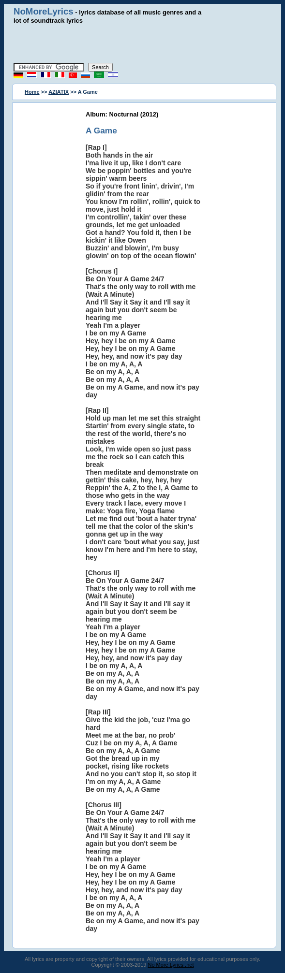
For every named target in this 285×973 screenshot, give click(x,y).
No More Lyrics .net (171, 965)
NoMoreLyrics (44, 11)
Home (32, 92)
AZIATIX (58, 92)
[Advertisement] (143, 43)
